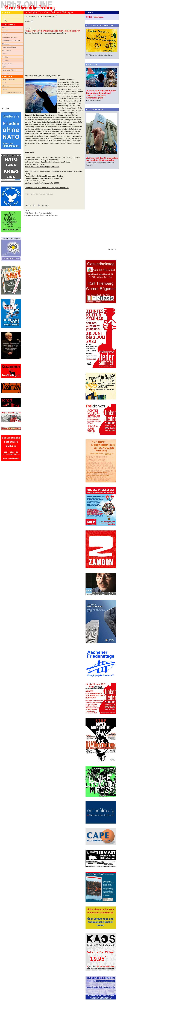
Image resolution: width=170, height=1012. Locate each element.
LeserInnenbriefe (8, 79)
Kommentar (6, 50)
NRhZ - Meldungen (95, 17)
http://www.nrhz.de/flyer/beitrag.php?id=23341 (42, 167)
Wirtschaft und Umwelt (11, 40)
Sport (4, 67)
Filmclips (5, 60)
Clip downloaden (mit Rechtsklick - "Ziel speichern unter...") (47, 188)
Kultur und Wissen (9, 70)
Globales (5, 44)
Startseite (28, 205)
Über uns (5, 86)
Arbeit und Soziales (9, 37)
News (4, 27)
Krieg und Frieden (9, 47)
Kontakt (5, 89)
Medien (5, 57)
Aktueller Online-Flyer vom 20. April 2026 (39, 16)
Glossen (5, 54)
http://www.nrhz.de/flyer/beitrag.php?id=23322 (42, 183)
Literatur (5, 73)
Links (4, 82)
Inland (4, 34)
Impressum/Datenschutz (11, 92)
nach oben (44, 205)
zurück (27, 21)
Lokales (5, 31)
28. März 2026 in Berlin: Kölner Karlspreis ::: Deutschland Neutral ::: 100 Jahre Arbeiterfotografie (101, 94)
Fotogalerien (7, 63)
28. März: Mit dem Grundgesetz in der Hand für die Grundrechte (102, 159)
